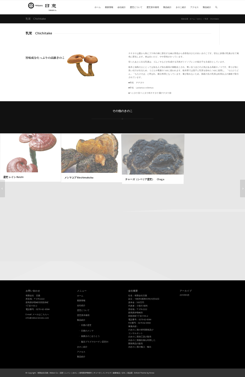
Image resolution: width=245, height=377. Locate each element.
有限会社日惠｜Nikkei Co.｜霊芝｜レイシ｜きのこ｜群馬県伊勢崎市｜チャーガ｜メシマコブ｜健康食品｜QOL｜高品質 (85, 373)
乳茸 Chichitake (36, 18)
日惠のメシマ (87, 330)
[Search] (216, 7)
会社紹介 (81, 305)
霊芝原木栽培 (83, 315)
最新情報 (81, 300)
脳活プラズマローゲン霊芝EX (94, 341)
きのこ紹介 (82, 346)
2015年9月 (184, 295)
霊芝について (83, 310)
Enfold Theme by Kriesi (144, 373)
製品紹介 (81, 319)
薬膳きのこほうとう (90, 336)
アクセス (81, 351)
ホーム (80, 295)
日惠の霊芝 (86, 325)
